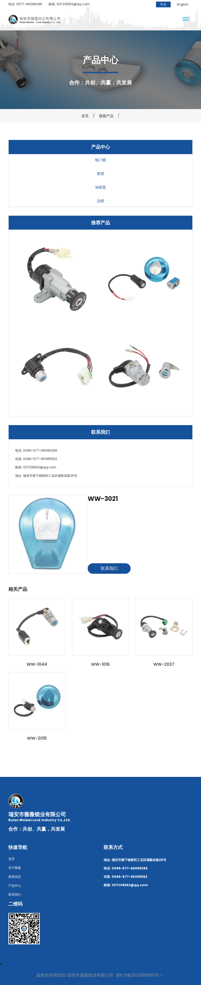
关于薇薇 (14, 867)
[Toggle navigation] (185, 19)
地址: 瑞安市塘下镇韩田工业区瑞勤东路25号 (46, 475)
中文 (163, 4)
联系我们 (109, 568)
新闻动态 (14, 876)
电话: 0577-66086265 (25, 4)
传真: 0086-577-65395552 (36, 459)
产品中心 (14, 885)
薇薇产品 (106, 115)
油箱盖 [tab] (100, 187)
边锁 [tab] (100, 200)
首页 (85, 115)
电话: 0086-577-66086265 (36, 450)
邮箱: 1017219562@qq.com (69, 4)
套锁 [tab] (100, 173)
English (182, 4)
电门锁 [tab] (100, 160)
